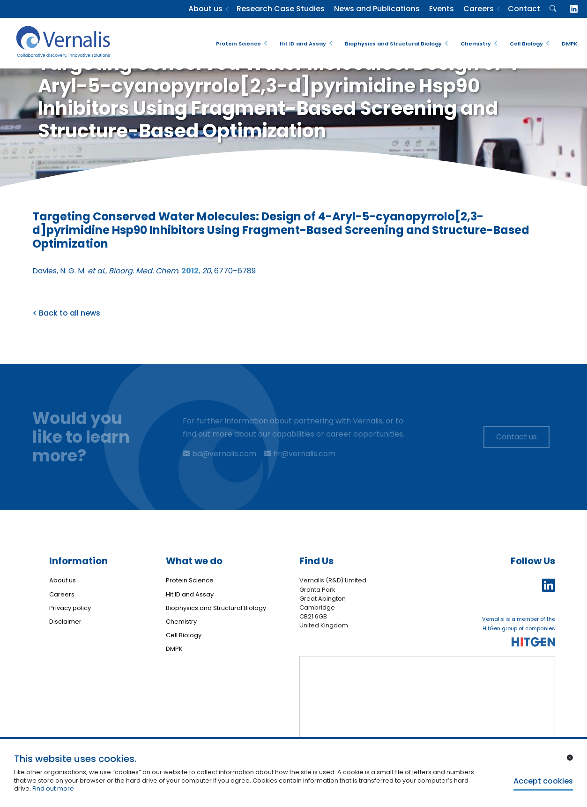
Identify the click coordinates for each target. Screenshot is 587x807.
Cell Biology (526, 43)
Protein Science (238, 43)
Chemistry (476, 43)
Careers (478, 8)
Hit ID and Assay (303, 43)
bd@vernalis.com (219, 453)
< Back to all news (66, 313)
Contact (524, 8)
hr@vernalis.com (299, 453)
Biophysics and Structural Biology (393, 43)
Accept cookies (543, 781)
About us (205, 8)
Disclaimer (65, 622)
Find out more (53, 788)
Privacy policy (70, 608)
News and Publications (377, 8)
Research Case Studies (281, 8)
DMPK (570, 43)
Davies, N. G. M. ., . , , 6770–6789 (144, 270)
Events (441, 8)
